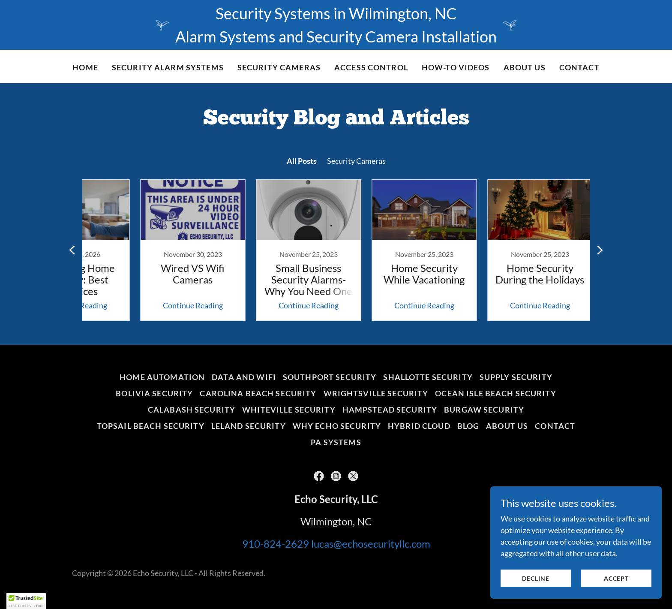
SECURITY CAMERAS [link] (279, 67)
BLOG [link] (468, 426)
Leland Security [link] (248, 426)
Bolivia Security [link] (154, 393)
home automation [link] (162, 377)
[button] (26, 601)
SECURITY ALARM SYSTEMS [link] (168, 67)
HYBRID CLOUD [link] (419, 426)
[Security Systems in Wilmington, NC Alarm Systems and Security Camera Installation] (336, 25)
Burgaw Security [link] (484, 409)
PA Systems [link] (336, 442)
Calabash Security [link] (191, 409)
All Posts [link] (302, 161)
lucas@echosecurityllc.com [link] (370, 543)
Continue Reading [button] (162, 305)
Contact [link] (579, 67)
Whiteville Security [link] (289, 409)
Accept (616, 578)
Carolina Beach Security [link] (258, 393)
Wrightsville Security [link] (376, 393)
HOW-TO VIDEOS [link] (456, 67)
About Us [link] (525, 67)
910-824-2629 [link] (275, 543)
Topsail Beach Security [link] (150, 426)
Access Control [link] (371, 67)
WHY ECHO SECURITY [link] (337, 426)
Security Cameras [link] (356, 161)
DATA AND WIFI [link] (244, 377)
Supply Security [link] (516, 377)
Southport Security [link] (329, 377)
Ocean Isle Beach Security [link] (495, 393)
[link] (162, 250)
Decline (535, 578)
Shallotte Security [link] (427, 377)
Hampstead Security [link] (389, 409)
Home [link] (85, 67)
